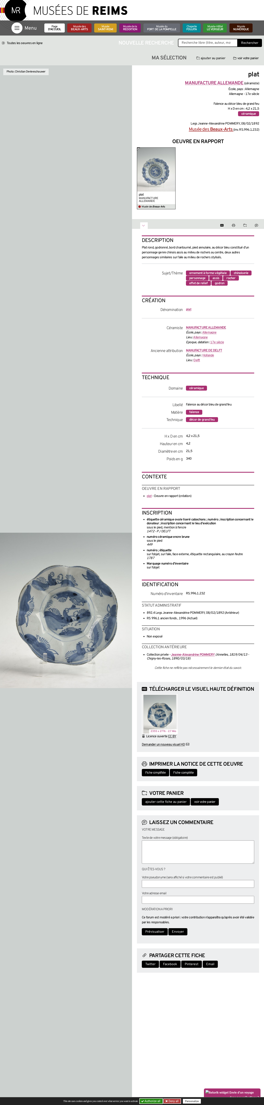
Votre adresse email (154, 893)
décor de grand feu (202, 420)
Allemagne (209, 333)
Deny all (173, 1101)
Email (210, 964)
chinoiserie (241, 273)
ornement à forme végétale (208, 273)
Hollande (208, 355)
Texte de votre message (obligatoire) (165, 838)
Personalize (192, 1101)
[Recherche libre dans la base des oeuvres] (208, 43)
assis (216, 278)
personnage (197, 278)
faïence (194, 412)
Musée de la (130, 28)
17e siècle (217, 342)
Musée (105, 28)
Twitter (150, 964)
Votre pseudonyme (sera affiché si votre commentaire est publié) (182, 878)
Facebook (170, 964)
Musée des (79, 28)
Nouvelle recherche (146, 43)
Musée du (162, 28)
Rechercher (249, 43)
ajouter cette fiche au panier (166, 802)
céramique (248, 114)
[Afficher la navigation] (16, 27)
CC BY (172, 736)
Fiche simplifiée (155, 773)
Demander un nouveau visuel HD (163, 745)
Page (54, 28)
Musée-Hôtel (215, 28)
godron (219, 283)
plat (141, 194)
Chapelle (191, 28)
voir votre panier (245, 58)
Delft (197, 360)
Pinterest (191, 964)
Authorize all (151, 1101)
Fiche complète (183, 773)
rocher (230, 278)
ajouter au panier (210, 58)
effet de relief (198, 283)
